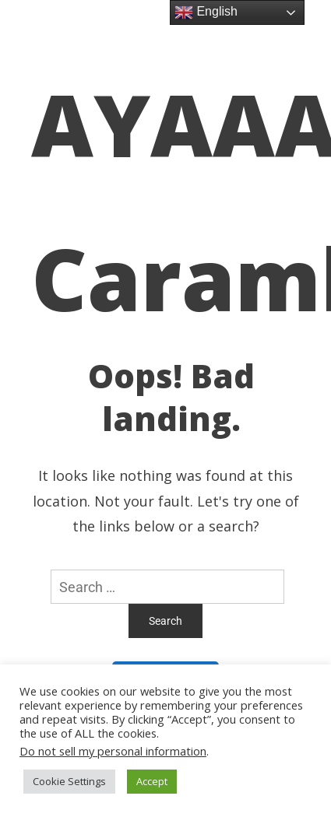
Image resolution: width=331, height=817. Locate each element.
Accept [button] (151, 781)
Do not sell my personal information (112, 751)
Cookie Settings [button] (69, 781)
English (206, 12)
